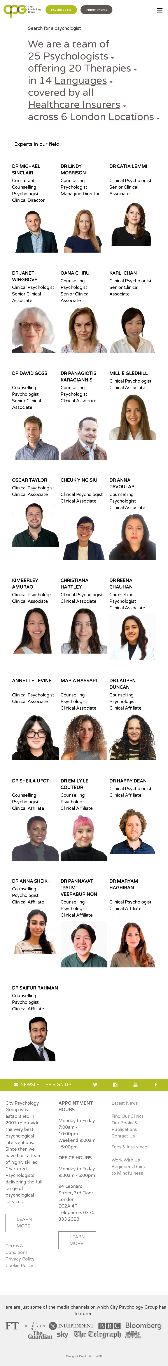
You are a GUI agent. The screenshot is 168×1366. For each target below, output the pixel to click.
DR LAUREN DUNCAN (122, 684)
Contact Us (123, 1136)
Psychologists (61, 10)
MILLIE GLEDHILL (128, 373)
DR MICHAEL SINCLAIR (26, 170)
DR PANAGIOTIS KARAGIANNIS (78, 377)
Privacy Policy (20, 1259)
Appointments (96, 10)
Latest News (125, 1103)
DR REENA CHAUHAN (121, 584)
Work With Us (126, 1160)
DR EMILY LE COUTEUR (74, 784)
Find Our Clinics (128, 1116)
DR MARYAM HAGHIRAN (123, 885)
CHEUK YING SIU (79, 480)
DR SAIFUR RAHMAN (35, 988)
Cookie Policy (19, 1265)
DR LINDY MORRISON (73, 170)
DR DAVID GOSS (29, 373)
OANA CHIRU (75, 273)
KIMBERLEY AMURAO (25, 584)
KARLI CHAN (123, 273)
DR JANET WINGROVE (24, 277)
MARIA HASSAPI (79, 681)
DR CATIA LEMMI (128, 166)
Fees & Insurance (129, 1147)
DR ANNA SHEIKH (31, 881)
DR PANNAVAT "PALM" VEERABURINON (79, 888)
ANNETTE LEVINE (31, 681)
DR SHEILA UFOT (30, 781)
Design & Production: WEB (84, 1356)
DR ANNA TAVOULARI (122, 484)
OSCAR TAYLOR (29, 480)
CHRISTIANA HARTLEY (74, 584)
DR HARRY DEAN (128, 781)
